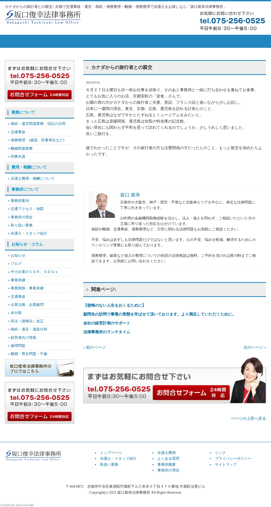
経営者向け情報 (23, 338)
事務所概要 (206, 41)
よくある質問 (169, 41)
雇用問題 (18, 346)
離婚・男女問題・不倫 (29, 354)
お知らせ (18, 256)
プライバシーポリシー (233, 459)
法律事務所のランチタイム (106, 332)
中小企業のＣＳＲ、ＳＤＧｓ (34, 272)
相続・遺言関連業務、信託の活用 (38, 124)
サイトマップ (226, 465)
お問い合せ (245, 41)
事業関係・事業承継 (27, 288)
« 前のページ (94, 347)
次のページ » (255, 347)
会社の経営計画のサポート (106, 323)
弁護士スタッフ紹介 (60, 41)
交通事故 (18, 132)
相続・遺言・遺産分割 (29, 329)
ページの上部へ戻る (248, 418)
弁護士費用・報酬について (33, 178)
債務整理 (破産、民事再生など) (37, 140)
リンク (220, 453)
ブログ (16, 264)
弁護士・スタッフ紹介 (29, 233)
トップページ (23, 41)
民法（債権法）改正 (27, 321)
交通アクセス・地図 (27, 209)
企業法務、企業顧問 (27, 305)
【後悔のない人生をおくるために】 (114, 305)
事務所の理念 (22, 217)
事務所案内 (20, 201)
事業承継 (18, 280)
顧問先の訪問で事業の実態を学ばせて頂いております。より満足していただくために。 (159, 314)
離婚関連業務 (22, 148)
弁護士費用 (133, 41)
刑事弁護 (18, 157)
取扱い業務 (96, 41)
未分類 (16, 313)
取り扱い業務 (22, 225)
